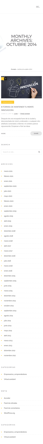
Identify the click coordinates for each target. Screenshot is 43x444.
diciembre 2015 (9, 276)
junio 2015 (7, 286)
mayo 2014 (8, 331)
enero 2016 (8, 271)
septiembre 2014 (10, 311)
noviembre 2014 (10, 301)
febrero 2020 (8, 201)
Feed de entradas (10, 403)
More (3, 133)
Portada (13, 69)
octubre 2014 (9, 306)
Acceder (7, 398)
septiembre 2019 (10, 211)
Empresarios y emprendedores (15, 374)
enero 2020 (8, 206)
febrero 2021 (8, 176)
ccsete (16, 113)
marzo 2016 (8, 266)
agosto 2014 (8, 316)
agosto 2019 (8, 216)
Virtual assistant (10, 379)
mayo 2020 (8, 196)
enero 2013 (8, 345)
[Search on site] (21, 152)
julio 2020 (7, 191)
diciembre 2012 (9, 350)
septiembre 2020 (10, 186)
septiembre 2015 (10, 281)
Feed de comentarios (12, 408)
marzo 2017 (8, 251)
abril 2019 (7, 221)
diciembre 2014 (9, 296)
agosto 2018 (8, 236)
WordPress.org (9, 413)
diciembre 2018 (9, 231)
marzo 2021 (8, 171)
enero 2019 (8, 226)
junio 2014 (7, 326)
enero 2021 (8, 181)
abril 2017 (7, 246)
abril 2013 (7, 336)
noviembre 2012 (10, 355)
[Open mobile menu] (38, 6)
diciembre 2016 (9, 256)
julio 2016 (7, 261)
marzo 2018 (8, 241)
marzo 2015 (8, 291)
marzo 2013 (8, 340)
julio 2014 (7, 321)
